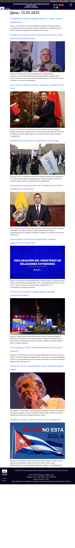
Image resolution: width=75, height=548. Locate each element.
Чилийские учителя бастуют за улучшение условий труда (34, 141)
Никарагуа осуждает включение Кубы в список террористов (35, 420)
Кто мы (72, 1)
